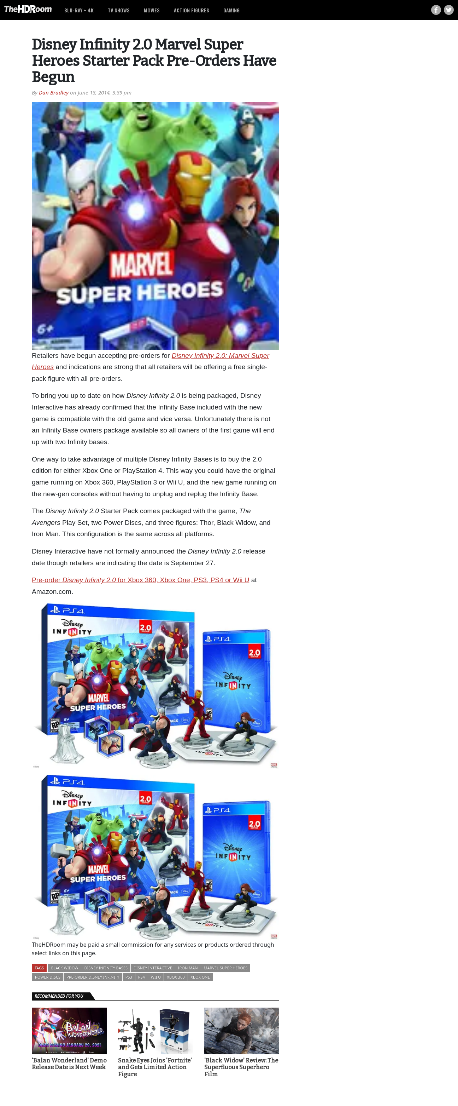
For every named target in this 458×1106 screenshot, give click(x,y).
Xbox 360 (175, 977)
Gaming (231, 10)
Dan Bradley (54, 92)
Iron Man (188, 967)
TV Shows (119, 10)
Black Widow (64, 967)
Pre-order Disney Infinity (92, 977)
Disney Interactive (153, 967)
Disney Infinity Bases (106, 967)
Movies (152, 10)
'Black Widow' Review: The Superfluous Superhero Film (241, 1067)
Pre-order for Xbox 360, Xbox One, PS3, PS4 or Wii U (140, 580)
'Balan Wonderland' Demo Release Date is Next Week (69, 1064)
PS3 (128, 977)
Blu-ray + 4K (79, 10)
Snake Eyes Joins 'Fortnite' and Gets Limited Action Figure (155, 1067)
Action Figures (191, 10)
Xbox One (200, 977)
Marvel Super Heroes (226, 967)
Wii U (156, 977)
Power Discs (47, 977)
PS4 (141, 977)
